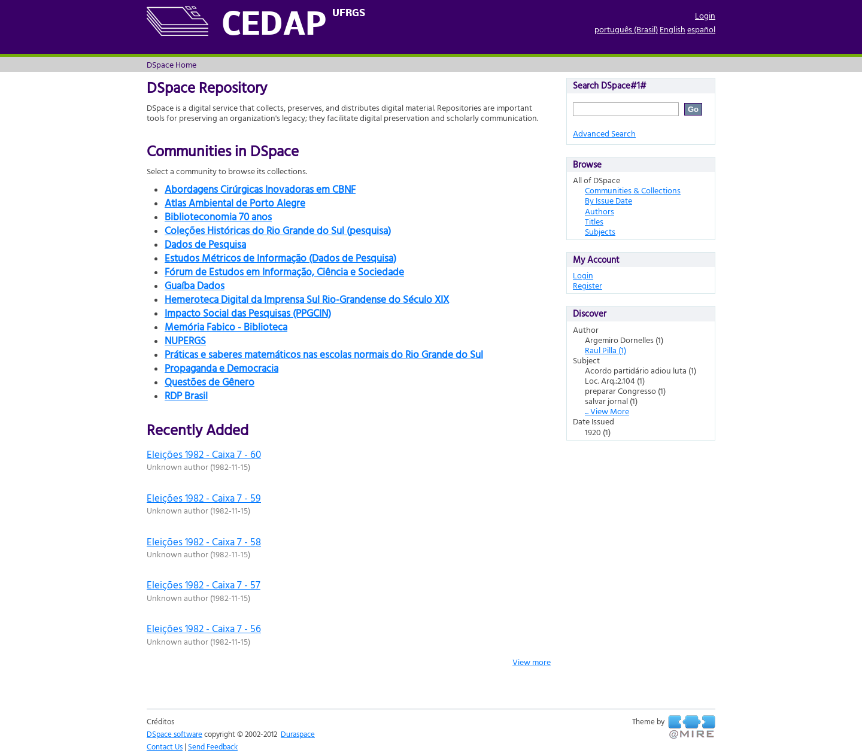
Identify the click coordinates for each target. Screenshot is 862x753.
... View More (607, 411)
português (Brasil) (626, 29)
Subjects (600, 231)
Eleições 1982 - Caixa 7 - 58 (204, 541)
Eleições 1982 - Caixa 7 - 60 (204, 454)
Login (705, 15)
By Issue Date (608, 200)
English (672, 29)
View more (531, 661)
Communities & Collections (633, 190)
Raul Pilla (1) (605, 350)
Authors (599, 211)
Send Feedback (213, 746)
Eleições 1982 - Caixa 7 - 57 (203, 584)
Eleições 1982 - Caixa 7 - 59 (204, 497)
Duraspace (298, 734)
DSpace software (174, 734)
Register (587, 285)
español (701, 29)
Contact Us (165, 746)
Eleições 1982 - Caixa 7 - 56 (204, 628)
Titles (594, 221)
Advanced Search (604, 133)
